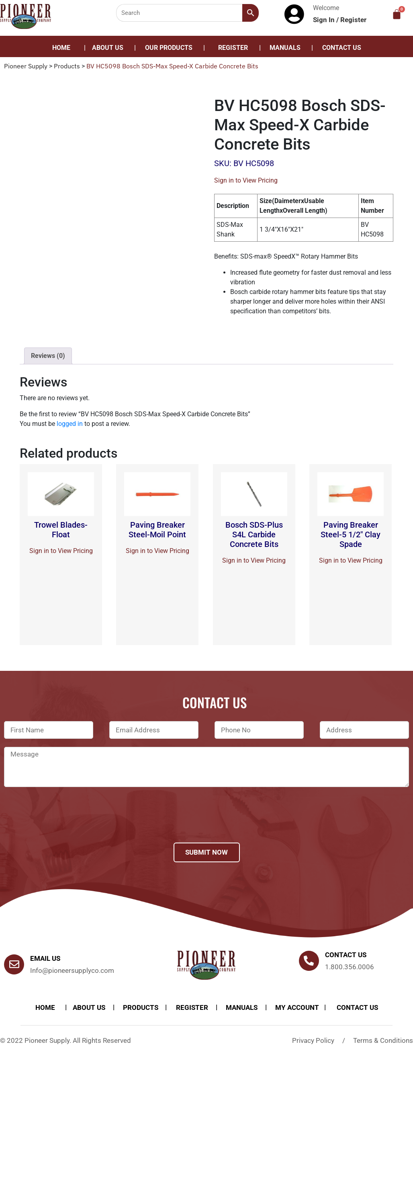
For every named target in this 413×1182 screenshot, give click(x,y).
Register (353, 20)
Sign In (324, 20)
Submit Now (206, 852)
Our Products (168, 47)
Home (61, 47)
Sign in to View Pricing (246, 180)
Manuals (285, 47)
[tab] (48, 355)
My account (297, 1007)
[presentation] (65, 825)
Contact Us (341, 47)
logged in (70, 424)
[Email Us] (14, 964)
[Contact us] (309, 961)
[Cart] (397, 14)
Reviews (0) (48, 356)
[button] (170, 48)
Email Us (45, 958)
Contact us (345, 955)
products (140, 1007)
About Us (107, 47)
